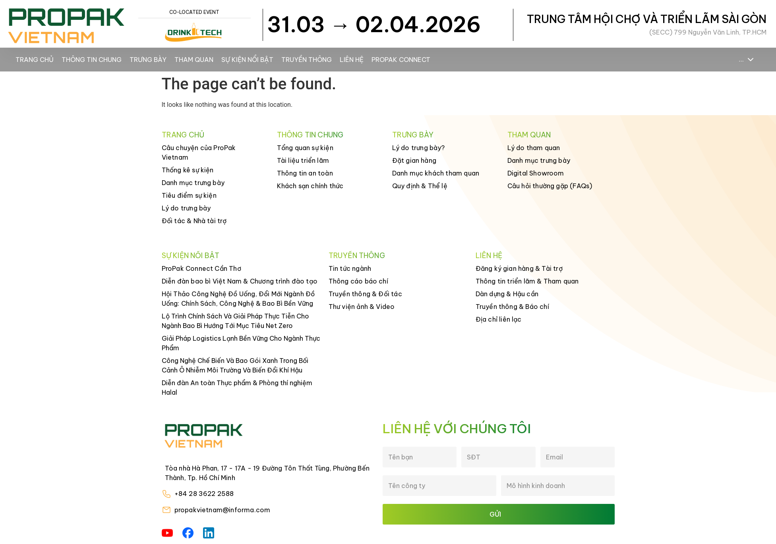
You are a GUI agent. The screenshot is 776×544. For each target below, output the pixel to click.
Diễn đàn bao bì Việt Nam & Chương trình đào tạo (239, 281)
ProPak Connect (401, 60)
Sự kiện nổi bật (247, 60)
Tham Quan (193, 60)
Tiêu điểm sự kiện (189, 195)
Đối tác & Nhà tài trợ (194, 221)
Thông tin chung (92, 60)
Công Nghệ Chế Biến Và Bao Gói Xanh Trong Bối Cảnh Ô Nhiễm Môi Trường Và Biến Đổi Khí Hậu (235, 365)
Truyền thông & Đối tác (365, 294)
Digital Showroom (535, 173)
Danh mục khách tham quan (436, 173)
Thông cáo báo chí (358, 281)
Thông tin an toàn (305, 173)
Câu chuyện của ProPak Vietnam (199, 152)
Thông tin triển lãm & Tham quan (527, 281)
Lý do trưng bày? (418, 148)
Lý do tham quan (533, 148)
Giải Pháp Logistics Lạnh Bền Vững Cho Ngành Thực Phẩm (241, 343)
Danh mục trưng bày (193, 183)
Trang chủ (34, 60)
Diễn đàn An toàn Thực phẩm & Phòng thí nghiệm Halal (237, 387)
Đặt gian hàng (414, 160)
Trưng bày (148, 60)
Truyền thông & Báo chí (512, 307)
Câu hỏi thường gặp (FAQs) (549, 186)
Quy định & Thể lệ (419, 186)
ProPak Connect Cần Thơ (201, 268)
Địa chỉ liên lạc (499, 319)
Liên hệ (352, 60)
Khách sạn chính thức (310, 186)
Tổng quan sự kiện (305, 148)
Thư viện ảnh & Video (362, 307)
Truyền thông (306, 60)
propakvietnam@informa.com (222, 510)
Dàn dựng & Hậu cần (507, 294)
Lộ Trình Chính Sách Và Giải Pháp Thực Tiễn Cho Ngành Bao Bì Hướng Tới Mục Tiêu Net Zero (235, 321)
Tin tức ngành (350, 268)
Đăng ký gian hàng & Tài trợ (519, 268)
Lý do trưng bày (186, 208)
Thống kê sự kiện (188, 170)
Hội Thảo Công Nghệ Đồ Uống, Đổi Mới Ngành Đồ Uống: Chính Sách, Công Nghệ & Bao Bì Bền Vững (238, 298)
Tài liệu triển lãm (303, 160)
